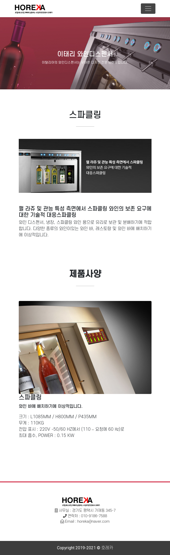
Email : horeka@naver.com (87, 521)
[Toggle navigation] (148, 8)
